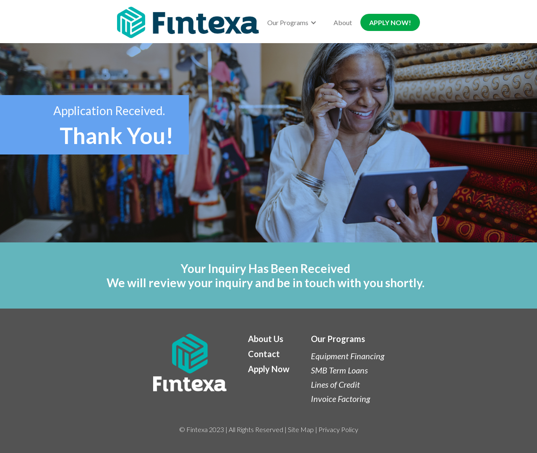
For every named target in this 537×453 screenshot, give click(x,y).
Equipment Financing (347, 356)
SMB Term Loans (339, 370)
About (343, 22)
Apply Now (268, 369)
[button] (292, 22)
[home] (188, 22)
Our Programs (338, 339)
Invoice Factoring (340, 399)
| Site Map (298, 429)
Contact (264, 354)
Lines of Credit (335, 384)
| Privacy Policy (336, 429)
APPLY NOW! (390, 22)
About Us (265, 339)
